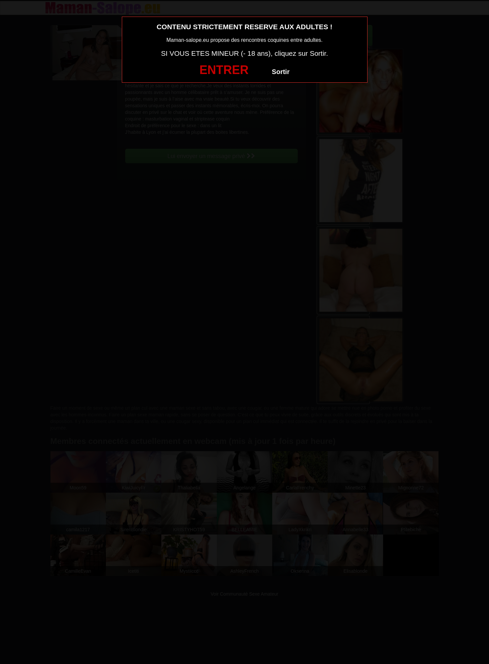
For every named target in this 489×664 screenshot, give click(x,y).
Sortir (280, 71)
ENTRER (224, 70)
